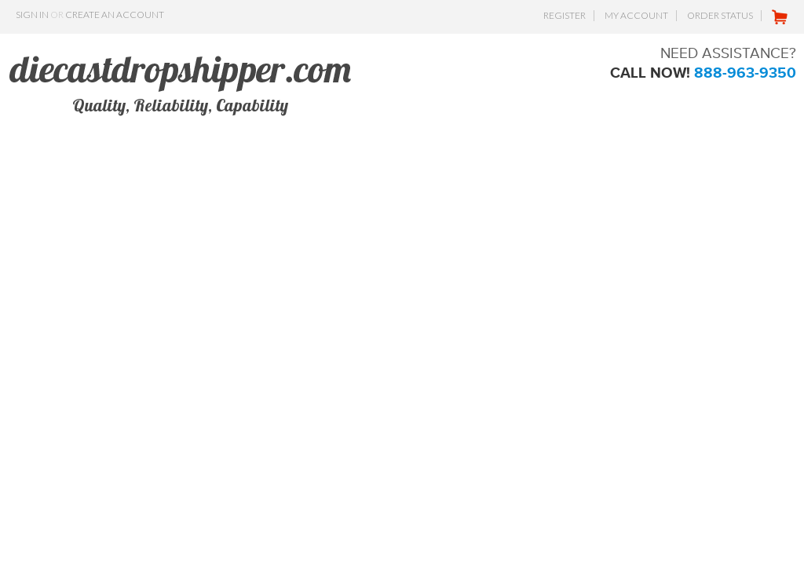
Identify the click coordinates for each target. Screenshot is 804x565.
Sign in (32, 14)
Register (564, 15)
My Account (636, 15)
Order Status (720, 15)
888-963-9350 (745, 72)
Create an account (114, 14)
